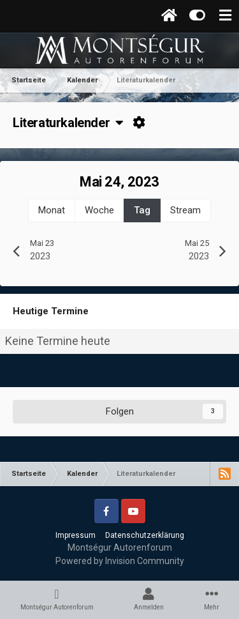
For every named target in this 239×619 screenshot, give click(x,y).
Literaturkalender (68, 122)
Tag (142, 210)
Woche (99, 210)
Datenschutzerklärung (144, 535)
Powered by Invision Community (119, 561)
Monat (51, 210)
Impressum (75, 535)
